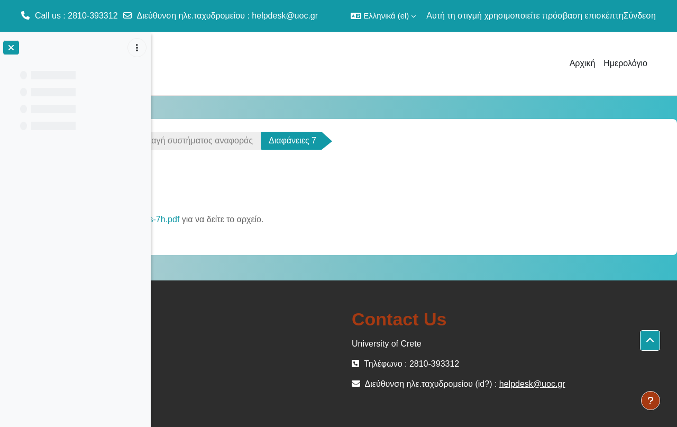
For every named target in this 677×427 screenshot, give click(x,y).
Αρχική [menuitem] (583, 63)
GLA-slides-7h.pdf (285, 219)
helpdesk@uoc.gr (285, 15)
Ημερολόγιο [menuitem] (625, 63)
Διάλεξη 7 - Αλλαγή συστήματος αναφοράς (313, 140)
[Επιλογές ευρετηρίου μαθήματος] (137, 47)
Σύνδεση (640, 15)
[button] (383, 16)
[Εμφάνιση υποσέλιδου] (650, 400)
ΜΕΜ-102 (189, 140)
